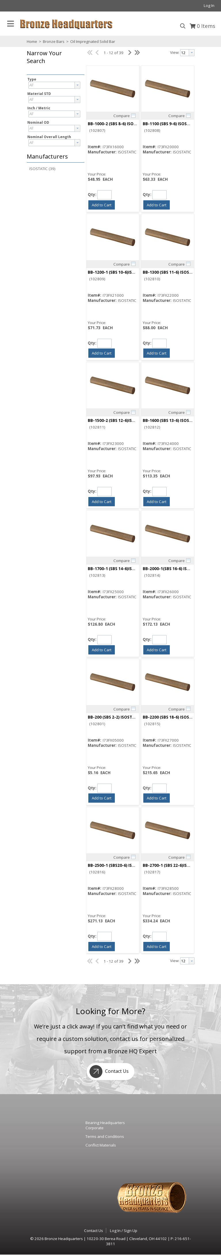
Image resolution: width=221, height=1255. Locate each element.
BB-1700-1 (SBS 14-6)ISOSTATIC (118, 568)
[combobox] (54, 85)
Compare (121, 115)
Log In (209, 5)
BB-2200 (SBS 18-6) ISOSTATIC (172, 717)
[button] (54, 61)
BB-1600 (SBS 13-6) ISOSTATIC (172, 420)
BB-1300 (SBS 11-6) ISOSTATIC (172, 272)
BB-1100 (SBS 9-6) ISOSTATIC (170, 123)
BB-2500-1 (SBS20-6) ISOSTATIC (118, 865)
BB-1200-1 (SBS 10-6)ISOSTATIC (118, 272)
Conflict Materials (100, 1145)
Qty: (92, 194)
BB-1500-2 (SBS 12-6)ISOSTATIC (118, 420)
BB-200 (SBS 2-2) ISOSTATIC (114, 717)
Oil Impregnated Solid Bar (92, 41)
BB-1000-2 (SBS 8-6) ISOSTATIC (117, 123)
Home (32, 41)
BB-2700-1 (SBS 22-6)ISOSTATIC (173, 865)
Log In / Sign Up (123, 1230)
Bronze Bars (53, 41)
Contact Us (108, 1071)
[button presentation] (77, 85)
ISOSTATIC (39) (42, 168)
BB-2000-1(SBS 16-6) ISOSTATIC (173, 568)
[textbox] (51, 85)
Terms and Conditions (104, 1136)
